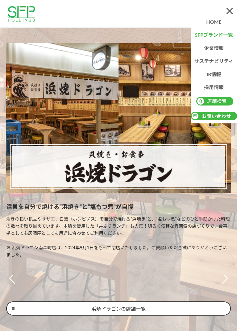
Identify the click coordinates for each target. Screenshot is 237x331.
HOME (214, 22)
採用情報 (214, 87)
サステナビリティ (214, 61)
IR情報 (213, 74)
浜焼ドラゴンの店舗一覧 (118, 309)
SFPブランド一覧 (214, 35)
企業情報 (214, 48)
